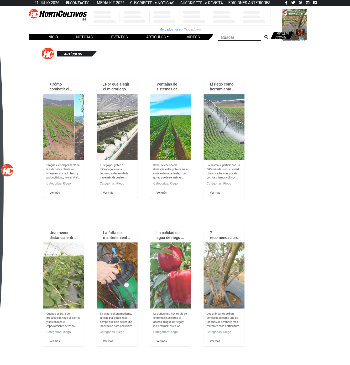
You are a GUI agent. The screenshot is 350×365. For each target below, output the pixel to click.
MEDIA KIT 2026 (111, 2)
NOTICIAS (84, 37)
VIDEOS (193, 37)
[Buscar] (239, 37)
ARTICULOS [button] (156, 37)
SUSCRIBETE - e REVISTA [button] (201, 3)
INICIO (52, 37)
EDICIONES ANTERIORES (249, 2)
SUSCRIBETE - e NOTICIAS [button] (152, 3)
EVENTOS (119, 37)
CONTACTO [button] (77, 3)
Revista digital (282, 35)
